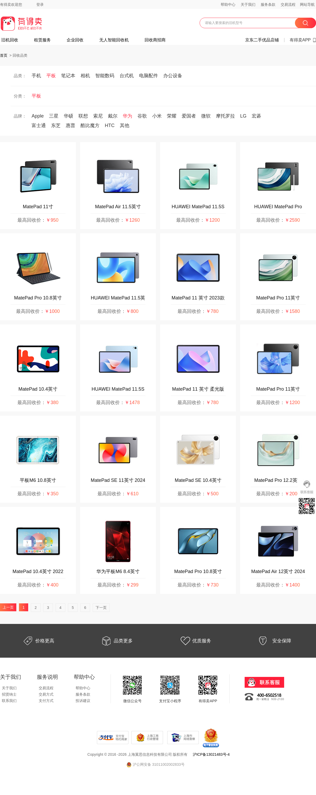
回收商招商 (155, 40)
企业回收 (75, 40)
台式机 (127, 75)
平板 (51, 75)
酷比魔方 (90, 125)
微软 (206, 116)
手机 (36, 75)
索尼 (98, 116)
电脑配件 (148, 75)
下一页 (101, 607)
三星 (53, 116)
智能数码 (104, 75)
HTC (110, 125)
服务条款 (268, 4)
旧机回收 (9, 40)
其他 (124, 125)
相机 (85, 75)
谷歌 (142, 116)
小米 (157, 116)
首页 (3, 55)
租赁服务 (42, 40)
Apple (38, 116)
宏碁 (256, 116)
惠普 (70, 125)
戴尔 (112, 116)
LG (243, 116)
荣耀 (171, 116)
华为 (127, 116)
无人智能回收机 (114, 40)
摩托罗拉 (225, 116)
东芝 (56, 125)
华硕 (68, 116)
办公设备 (172, 75)
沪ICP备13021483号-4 (211, 754)
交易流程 (288, 4)
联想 (83, 116)
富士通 (39, 125)
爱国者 (189, 116)
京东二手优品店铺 (262, 40)
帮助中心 (228, 4)
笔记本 (68, 75)
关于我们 (248, 4)
